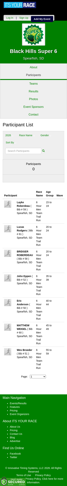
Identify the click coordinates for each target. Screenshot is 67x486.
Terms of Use (23, 475)
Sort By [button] (11, 142)
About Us (15, 426)
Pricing (14, 410)
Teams (33, 83)
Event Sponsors (33, 106)
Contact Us (16, 433)
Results (33, 91)
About (33, 67)
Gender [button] (46, 135)
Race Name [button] (27, 135)
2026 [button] (9, 135)
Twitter (13, 457)
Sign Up (23, 17)
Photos (33, 99)
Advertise (15, 441)
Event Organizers (19, 414)
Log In (9, 17)
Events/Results (18, 403)
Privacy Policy (43, 475)
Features (15, 407)
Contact (33, 114)
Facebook (15, 453)
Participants (33, 75)
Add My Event (42, 19)
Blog (12, 437)
